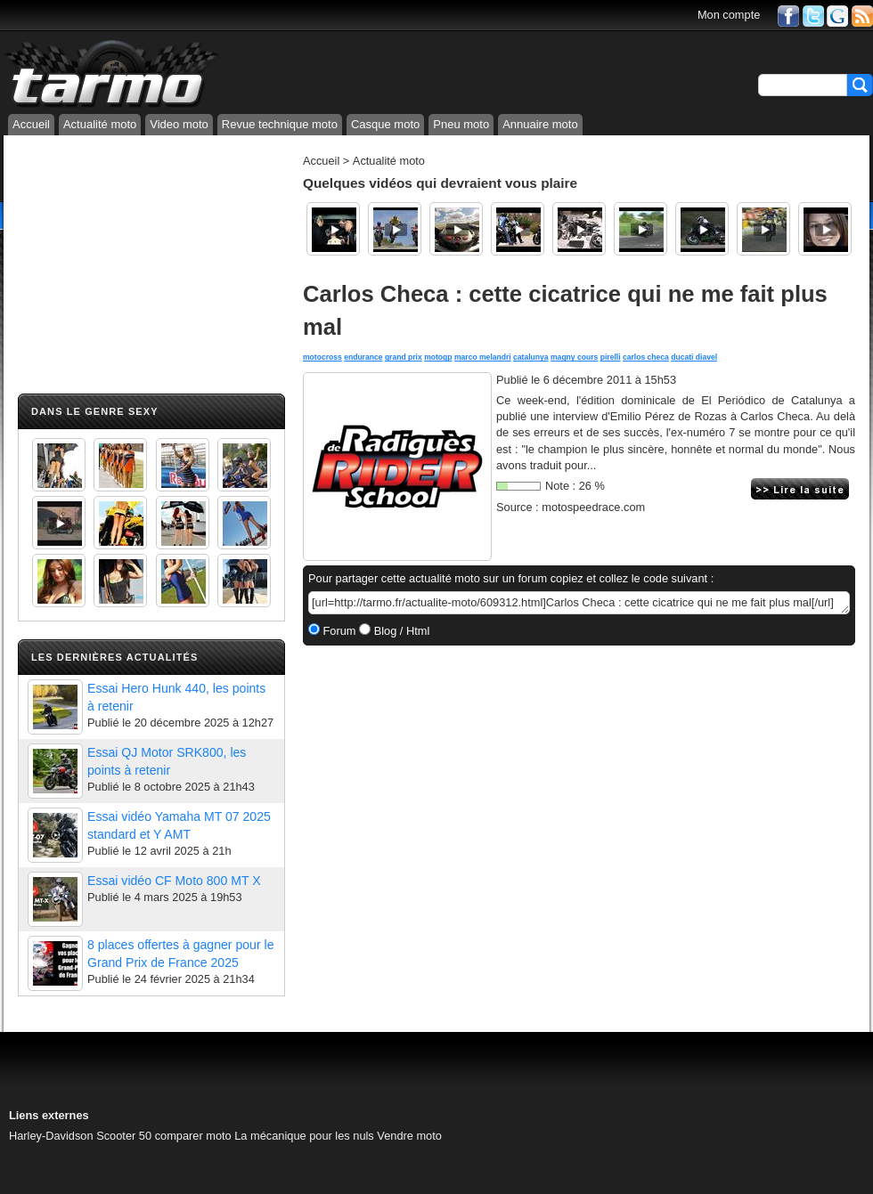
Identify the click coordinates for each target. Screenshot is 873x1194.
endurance (363, 357)
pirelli (610, 357)
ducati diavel (694, 357)
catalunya (531, 357)
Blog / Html (400, 631)
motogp (438, 357)
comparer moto (193, 1135)
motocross (322, 357)
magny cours (574, 357)
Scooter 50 (123, 1135)
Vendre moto (409, 1135)
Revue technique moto (280, 124)
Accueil (31, 124)
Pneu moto (461, 124)
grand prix (403, 357)
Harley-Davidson (51, 1135)
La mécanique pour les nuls (304, 1135)
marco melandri (482, 357)
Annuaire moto (540, 124)
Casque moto (385, 124)
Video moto (179, 124)
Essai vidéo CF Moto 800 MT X (174, 880)
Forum (338, 631)
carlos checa (646, 357)
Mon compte (729, 14)
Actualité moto (99, 124)
